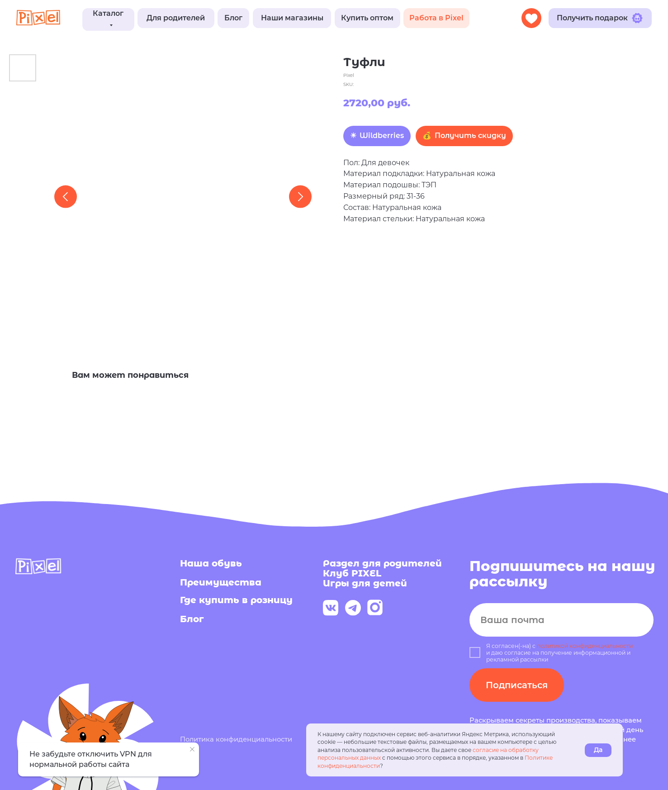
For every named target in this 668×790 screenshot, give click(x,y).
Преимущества (220, 582)
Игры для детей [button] (365, 583)
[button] (175, 18)
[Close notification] (192, 749)
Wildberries (382, 135)
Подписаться (517, 685)
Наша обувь (211, 563)
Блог (192, 619)
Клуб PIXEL (352, 573)
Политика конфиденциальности (236, 739)
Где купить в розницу (236, 600)
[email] (561, 620)
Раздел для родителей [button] (382, 563)
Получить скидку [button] (470, 135)
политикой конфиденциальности (585, 645)
